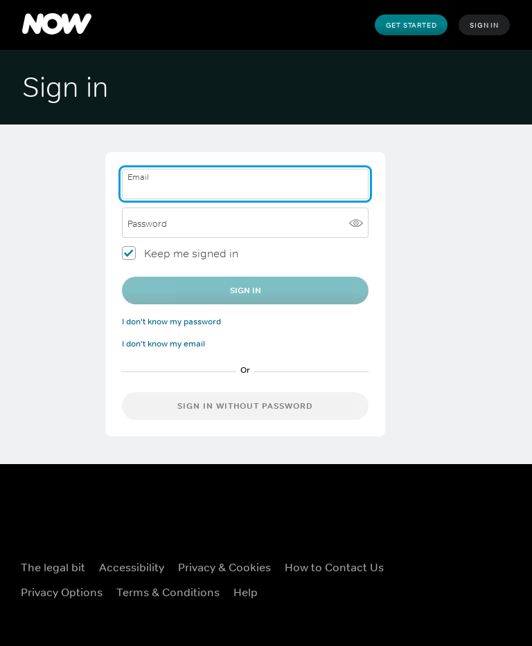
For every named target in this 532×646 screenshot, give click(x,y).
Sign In (484, 25)
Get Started (411, 25)
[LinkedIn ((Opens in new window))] (460, 598)
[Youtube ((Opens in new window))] (424, 598)
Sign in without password (245, 406)
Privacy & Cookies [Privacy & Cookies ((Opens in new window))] (224, 567)
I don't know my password (171, 321)
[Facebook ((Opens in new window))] (424, 559)
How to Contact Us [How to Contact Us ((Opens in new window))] (334, 567)
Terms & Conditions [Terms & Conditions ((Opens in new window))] (168, 592)
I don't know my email (163, 343)
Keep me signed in (191, 253)
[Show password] (356, 223)
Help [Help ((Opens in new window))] (245, 592)
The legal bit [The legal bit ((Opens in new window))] (53, 567)
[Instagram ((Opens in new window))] (496, 559)
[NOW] (56, 25)
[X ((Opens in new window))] (460, 559)
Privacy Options (62, 592)
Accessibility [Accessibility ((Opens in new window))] (131, 567)
